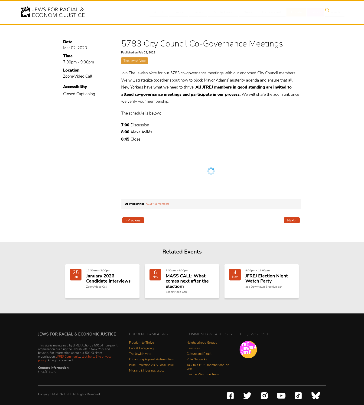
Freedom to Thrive (141, 344)
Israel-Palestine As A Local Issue (151, 366)
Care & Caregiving (141, 350)
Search (330, 12)
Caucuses (193, 350)
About (164, 12)
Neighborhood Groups (202, 344)
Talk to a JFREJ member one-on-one (209, 368)
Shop (313, 12)
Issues (200, 12)
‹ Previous (133, 220)
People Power (224, 12)
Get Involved (271, 12)
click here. (88, 357)
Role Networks (197, 361)
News (248, 12)
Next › (291, 220)
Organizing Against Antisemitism (151, 361)
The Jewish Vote (135, 61)
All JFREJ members (157, 204)
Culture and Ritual (199, 355)
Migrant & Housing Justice (146, 372)
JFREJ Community (68, 357)
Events (182, 12)
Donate (295, 12)
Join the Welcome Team (203, 376)
